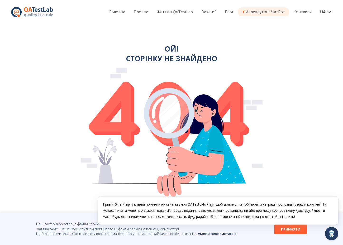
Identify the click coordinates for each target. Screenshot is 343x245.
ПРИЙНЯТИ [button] (290, 229)
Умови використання (217, 233)
